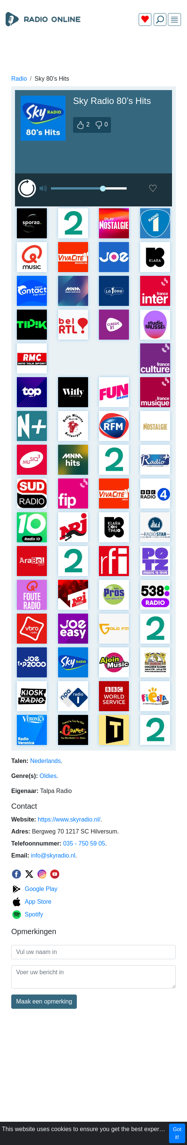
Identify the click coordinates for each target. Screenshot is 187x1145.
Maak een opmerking (44, 1001)
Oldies (48, 776)
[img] (174, 19)
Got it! (177, 1133)
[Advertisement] (93, 49)
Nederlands (45, 761)
